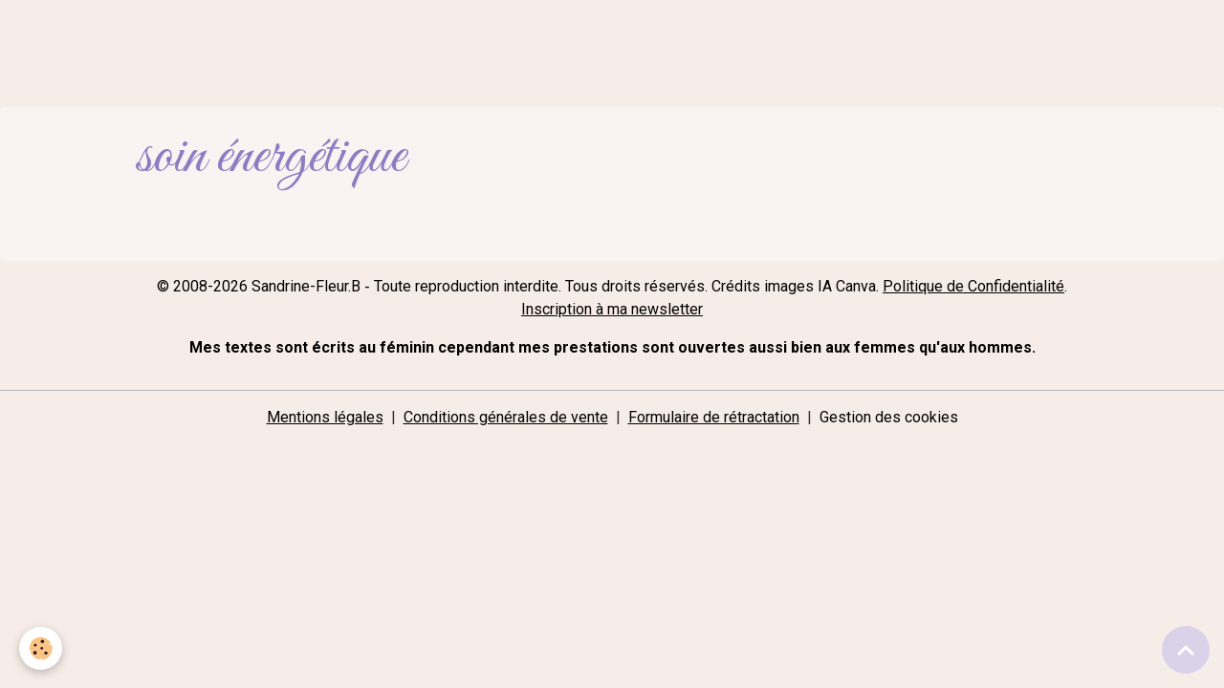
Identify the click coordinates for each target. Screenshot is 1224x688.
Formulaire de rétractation (713, 417)
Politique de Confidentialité (973, 286)
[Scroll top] (1186, 650)
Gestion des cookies (889, 417)
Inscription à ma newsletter (612, 309)
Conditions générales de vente (506, 417)
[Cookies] (40, 648)
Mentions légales (325, 417)
